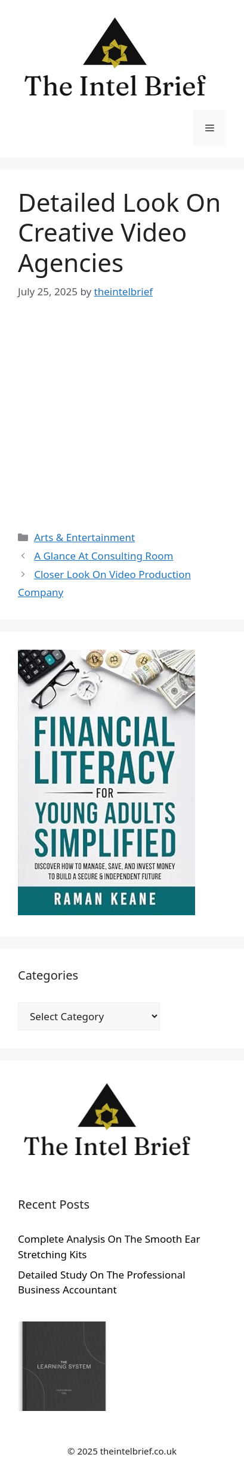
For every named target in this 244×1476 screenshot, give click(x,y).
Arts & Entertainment (84, 537)
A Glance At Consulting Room (103, 556)
